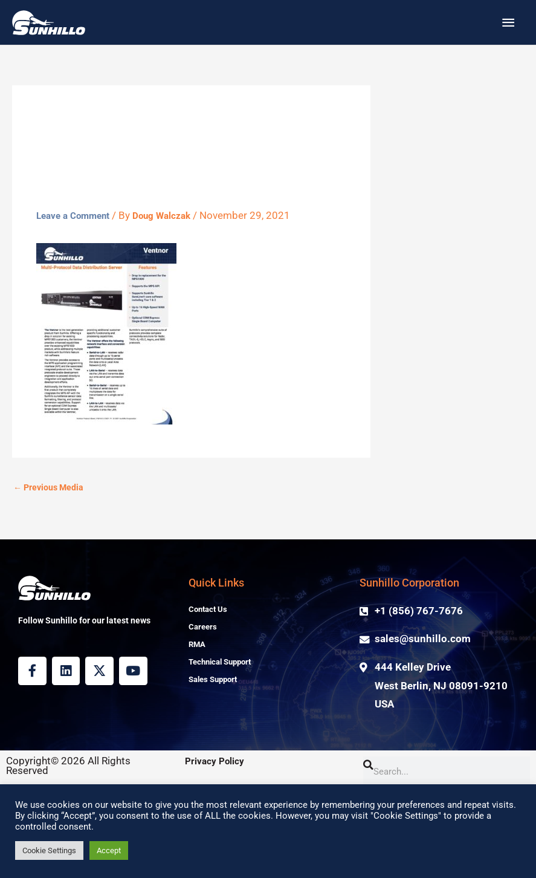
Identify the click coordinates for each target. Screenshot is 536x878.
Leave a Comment (78, 299)
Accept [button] (109, 850)
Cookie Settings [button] (49, 850)
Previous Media (50, 571)
